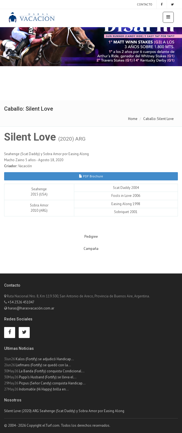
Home (132, 118)
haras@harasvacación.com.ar (31, 308)
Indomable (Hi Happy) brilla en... (44, 389)
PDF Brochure (91, 176)
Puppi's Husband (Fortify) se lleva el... (47, 377)
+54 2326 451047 (21, 302)
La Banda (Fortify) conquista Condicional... (51, 371)
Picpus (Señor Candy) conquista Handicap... (52, 383)
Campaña (91, 248)
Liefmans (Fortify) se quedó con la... (43, 365)
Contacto (144, 4)
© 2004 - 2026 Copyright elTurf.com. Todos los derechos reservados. (57, 425)
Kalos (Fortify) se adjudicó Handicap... (45, 359)
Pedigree (91, 236)
